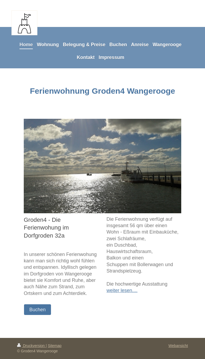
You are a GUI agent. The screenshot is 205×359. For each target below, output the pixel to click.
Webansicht (178, 346)
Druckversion (31, 346)
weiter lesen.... (122, 290)
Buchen (37, 309)
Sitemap (54, 346)
